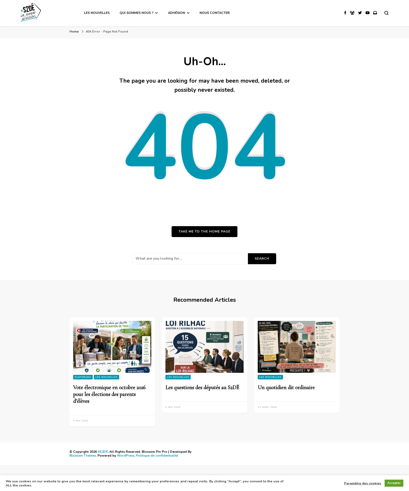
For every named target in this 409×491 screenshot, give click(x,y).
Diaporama (83, 377)
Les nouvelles (97, 13)
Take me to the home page (204, 231)
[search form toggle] (386, 13)
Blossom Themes (82, 455)
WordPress (125, 455)
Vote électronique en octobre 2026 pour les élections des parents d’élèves (109, 394)
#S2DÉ (103, 452)
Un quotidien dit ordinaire (286, 387)
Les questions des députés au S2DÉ (202, 387)
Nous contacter (215, 13)
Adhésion (176, 13)
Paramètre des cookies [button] (362, 483)
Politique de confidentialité (157, 455)
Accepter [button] (394, 483)
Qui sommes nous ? (136, 13)
